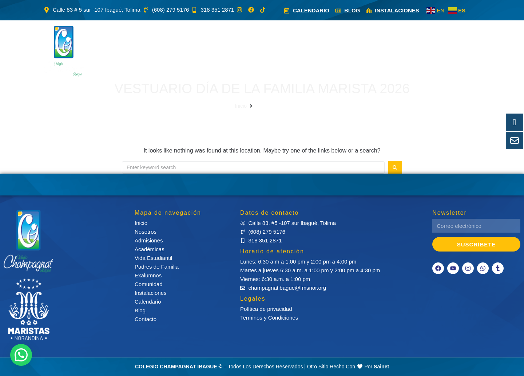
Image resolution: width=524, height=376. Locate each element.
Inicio (241, 106)
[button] (138, 51)
